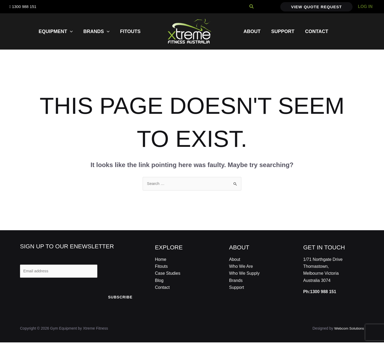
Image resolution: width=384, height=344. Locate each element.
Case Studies (167, 274)
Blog (159, 281)
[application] (72, 31)
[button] (251, 6)
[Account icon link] (365, 6)
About (234, 259)
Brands (236, 281)
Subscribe (120, 299)
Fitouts (161, 267)
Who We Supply (244, 274)
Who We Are (241, 267)
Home (160, 259)
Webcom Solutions (348, 330)
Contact (162, 288)
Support (236, 288)
